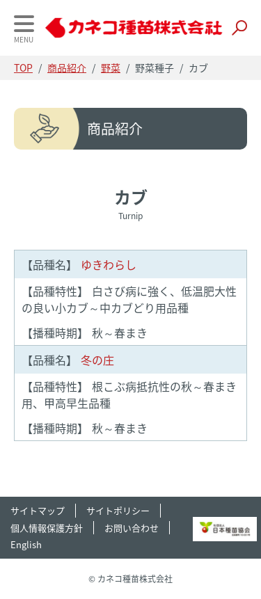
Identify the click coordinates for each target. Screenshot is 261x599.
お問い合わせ (131, 527)
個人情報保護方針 (46, 527)
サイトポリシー (118, 510)
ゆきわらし (79, 264)
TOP (23, 67)
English (26, 544)
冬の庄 (68, 359)
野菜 (110, 67)
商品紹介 (66, 67)
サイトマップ (37, 510)
